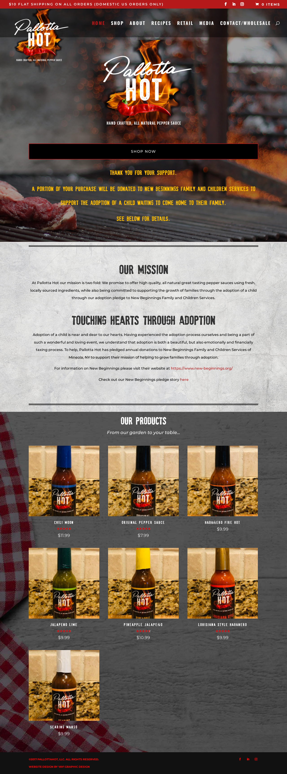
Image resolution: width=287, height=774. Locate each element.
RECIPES (161, 23)
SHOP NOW (143, 151)
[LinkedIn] (234, 5)
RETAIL (185, 23)
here (184, 379)
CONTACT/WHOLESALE (245, 23)
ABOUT (138, 23)
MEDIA (206, 23)
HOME (98, 23)
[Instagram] (242, 5)
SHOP (117, 23)
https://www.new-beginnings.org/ (202, 368)
